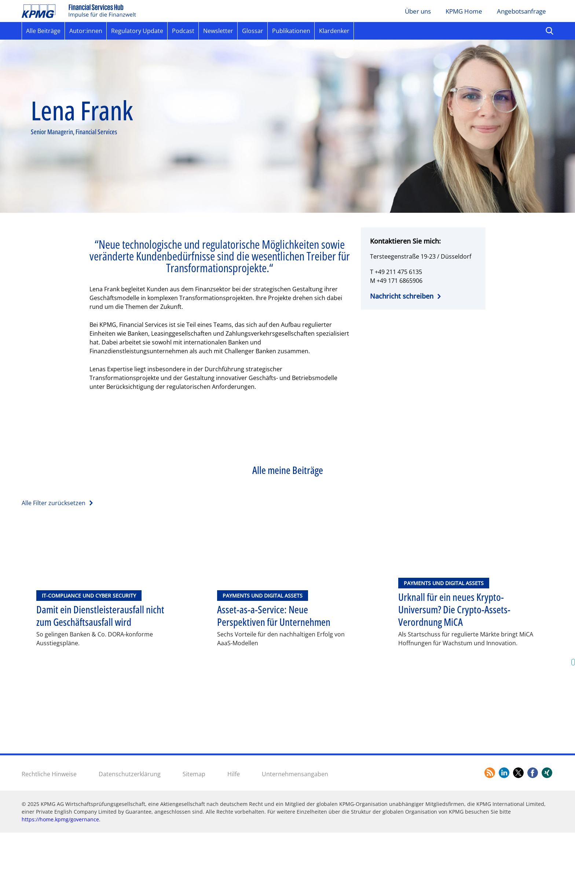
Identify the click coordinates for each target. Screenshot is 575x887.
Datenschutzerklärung (130, 828)
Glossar (252, 31)
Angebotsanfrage (521, 11)
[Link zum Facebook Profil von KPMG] (532, 827)
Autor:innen (85, 31)
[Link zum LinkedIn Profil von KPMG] (504, 827)
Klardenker (334, 31)
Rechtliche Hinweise (49, 828)
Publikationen (291, 31)
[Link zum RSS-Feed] (489, 827)
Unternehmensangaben (295, 828)
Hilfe (233, 828)
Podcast (183, 31)
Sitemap (194, 828)
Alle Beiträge (43, 31)
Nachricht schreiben (401, 296)
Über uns (418, 11)
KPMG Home (464, 11)
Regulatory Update (137, 31)
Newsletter (218, 31)
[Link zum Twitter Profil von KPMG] (518, 827)
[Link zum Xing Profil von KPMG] (547, 827)
